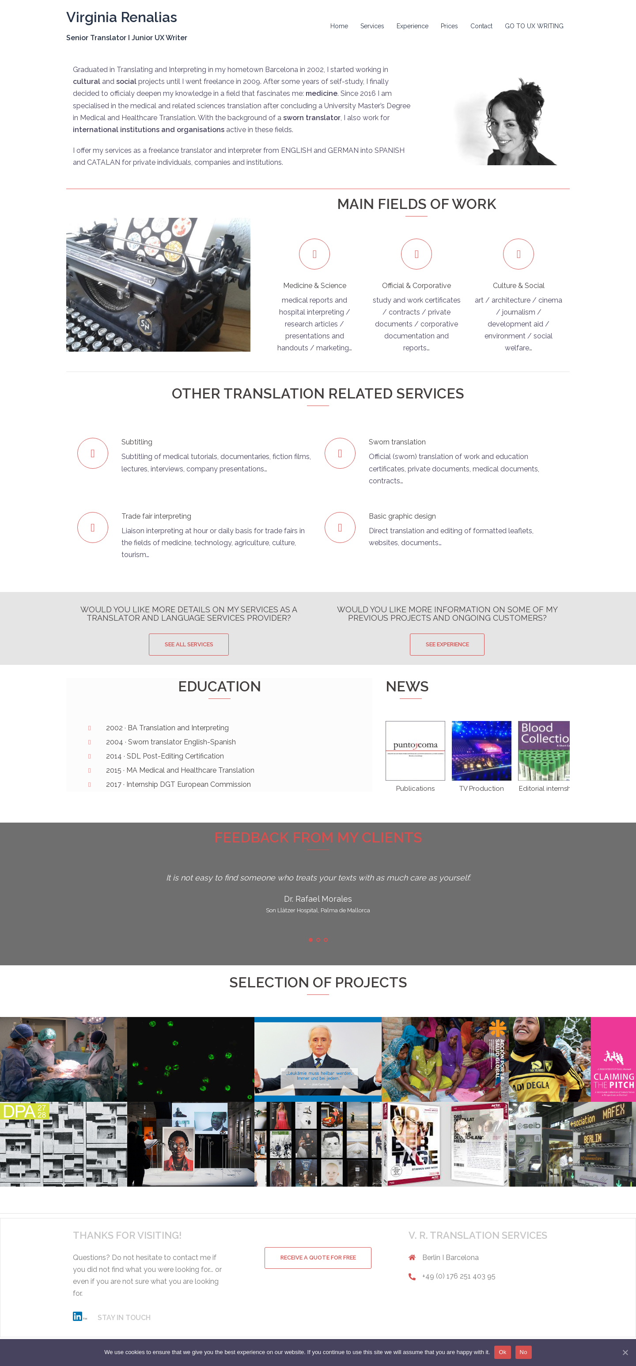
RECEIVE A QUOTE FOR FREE (318, 1258)
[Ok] (625, 1352)
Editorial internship (548, 789)
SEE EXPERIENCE (447, 644)
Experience (412, 26)
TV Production (481, 789)
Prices (449, 26)
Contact (481, 26)
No (523, 1352)
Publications (415, 789)
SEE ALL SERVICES (189, 644)
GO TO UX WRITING (534, 26)
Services (372, 26)
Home (339, 26)
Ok (503, 1352)
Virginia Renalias (122, 17)
